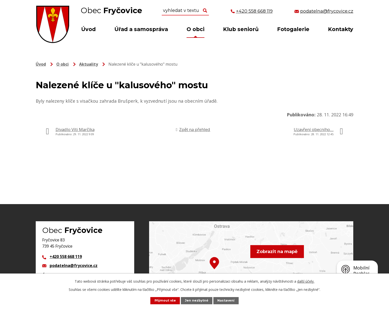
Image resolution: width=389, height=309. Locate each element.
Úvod (88, 29)
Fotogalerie (293, 29)
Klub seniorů (241, 29)
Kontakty (340, 29)
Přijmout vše (165, 300)
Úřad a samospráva (141, 29)
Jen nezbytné (197, 300)
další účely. (305, 281)
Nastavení (226, 300)
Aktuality (88, 64)
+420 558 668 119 (66, 256)
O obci (195, 29)
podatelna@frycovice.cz (73, 265)
